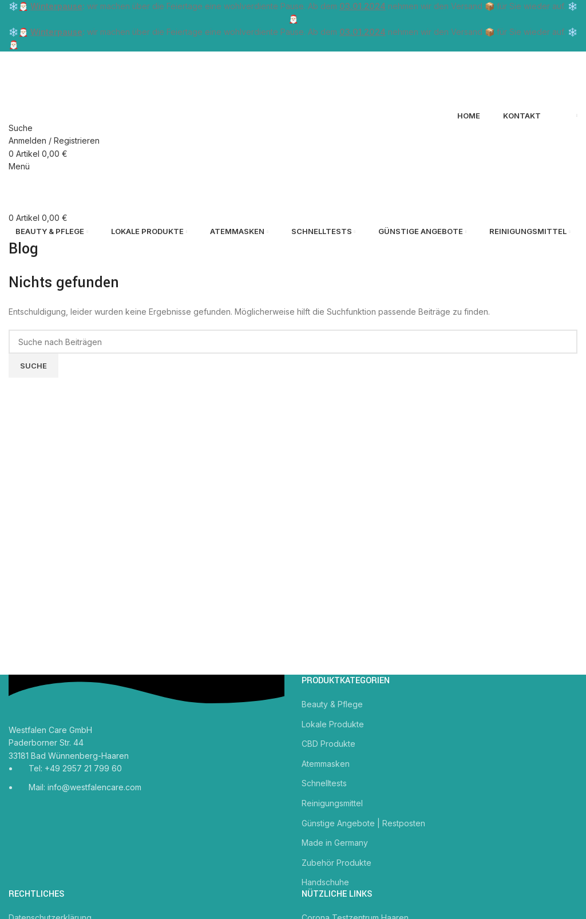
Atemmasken (326, 764)
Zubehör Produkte (336, 862)
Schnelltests (324, 783)
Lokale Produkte (333, 724)
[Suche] (21, 128)
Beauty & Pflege (332, 704)
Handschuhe (325, 882)
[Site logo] (69, 79)
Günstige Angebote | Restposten (363, 823)
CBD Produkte (328, 743)
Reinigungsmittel (332, 803)
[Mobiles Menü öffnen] (19, 166)
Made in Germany (335, 842)
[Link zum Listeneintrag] (146, 781)
